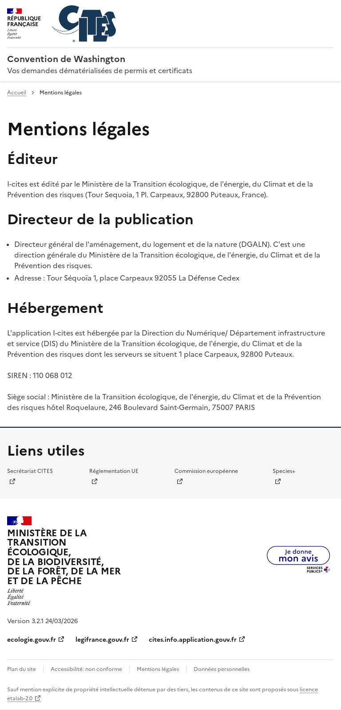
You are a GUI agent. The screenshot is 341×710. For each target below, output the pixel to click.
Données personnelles (222, 669)
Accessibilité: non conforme (86, 669)
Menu (328, 11)
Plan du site (21, 669)
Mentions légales (158, 669)
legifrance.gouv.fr (102, 639)
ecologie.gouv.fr (31, 639)
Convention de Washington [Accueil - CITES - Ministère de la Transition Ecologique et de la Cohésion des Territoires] (66, 59)
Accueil (16, 93)
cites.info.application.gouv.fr (193, 639)
